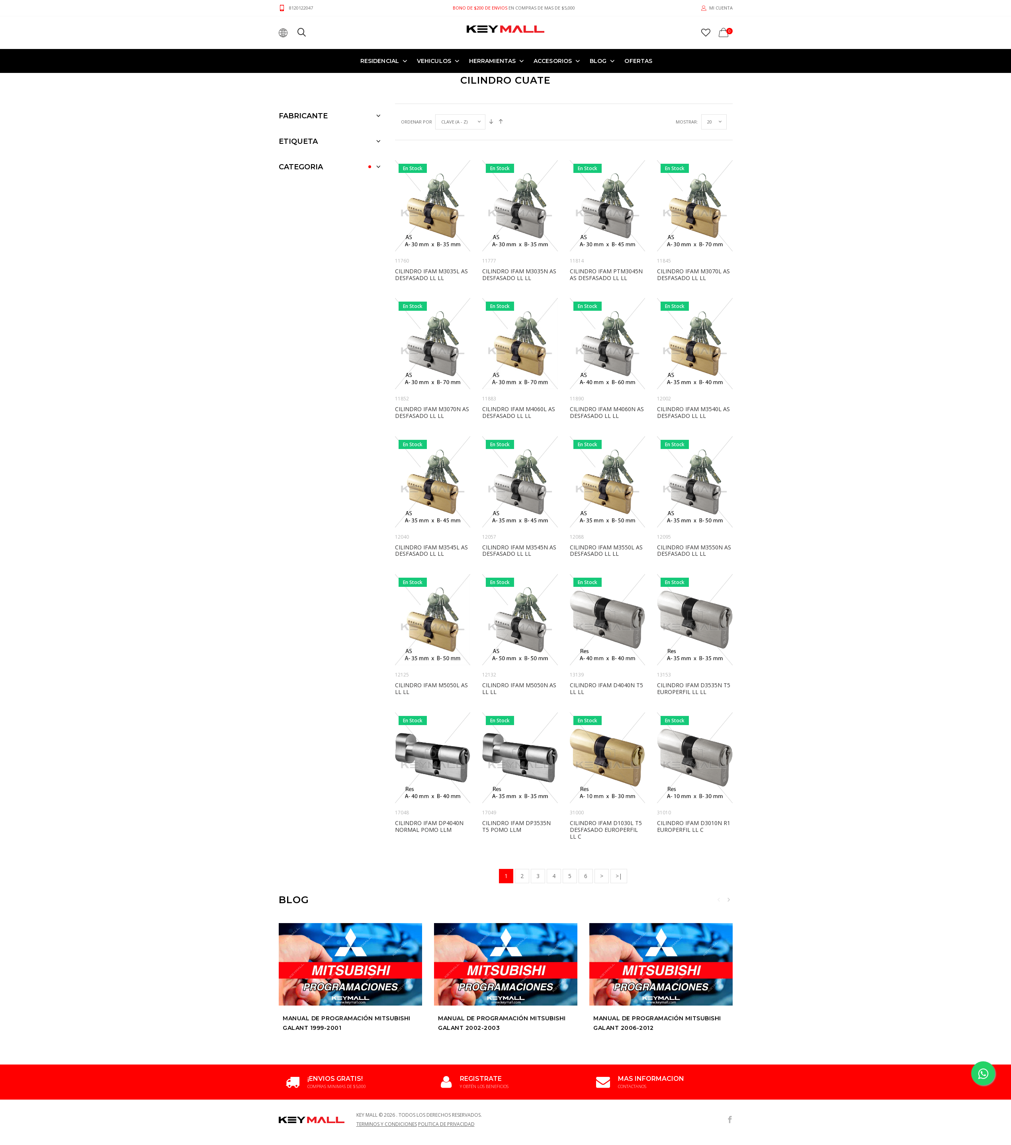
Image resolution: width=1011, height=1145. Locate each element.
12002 (664, 398)
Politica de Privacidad (446, 1126)
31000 (577, 812)
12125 (402, 674)
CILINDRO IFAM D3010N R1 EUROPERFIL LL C (693, 826)
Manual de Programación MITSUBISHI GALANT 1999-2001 (347, 1023)
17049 (489, 812)
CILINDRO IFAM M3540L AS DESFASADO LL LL (693, 412)
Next (729, 900)
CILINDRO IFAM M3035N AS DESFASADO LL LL (519, 274)
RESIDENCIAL (379, 61)
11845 (664, 260)
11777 (489, 260)
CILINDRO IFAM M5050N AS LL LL (519, 688)
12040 (402, 536)
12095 (664, 536)
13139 (577, 674)
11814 (577, 260)
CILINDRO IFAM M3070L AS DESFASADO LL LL (693, 274)
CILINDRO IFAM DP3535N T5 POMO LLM (516, 826)
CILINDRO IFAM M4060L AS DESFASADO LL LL (518, 412)
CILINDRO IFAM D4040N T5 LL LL (606, 688)
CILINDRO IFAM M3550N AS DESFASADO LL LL (694, 550)
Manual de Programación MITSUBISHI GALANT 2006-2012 (657, 1023)
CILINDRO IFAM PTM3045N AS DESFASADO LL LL (606, 274)
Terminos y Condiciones (386, 1126)
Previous (719, 900)
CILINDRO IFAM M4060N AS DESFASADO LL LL (607, 412)
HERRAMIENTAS (492, 61)
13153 (664, 674)
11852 (402, 398)
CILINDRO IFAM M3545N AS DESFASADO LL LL (519, 550)
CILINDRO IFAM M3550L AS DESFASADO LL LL (606, 550)
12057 (489, 536)
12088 (577, 536)
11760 (402, 260)
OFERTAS (638, 61)
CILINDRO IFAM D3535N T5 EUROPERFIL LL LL (693, 688)
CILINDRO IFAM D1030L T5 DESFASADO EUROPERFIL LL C (606, 829)
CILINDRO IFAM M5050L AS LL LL (431, 688)
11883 (489, 398)
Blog (598, 61)
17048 (402, 812)
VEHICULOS (434, 61)
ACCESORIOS (553, 61)
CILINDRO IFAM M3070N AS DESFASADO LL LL (432, 412)
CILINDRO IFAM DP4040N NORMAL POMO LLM (429, 826)
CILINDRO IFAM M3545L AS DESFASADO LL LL (431, 550)
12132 (489, 674)
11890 (577, 398)
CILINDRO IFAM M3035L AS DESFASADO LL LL (431, 274)
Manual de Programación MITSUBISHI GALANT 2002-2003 (502, 1023)
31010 (664, 812)
